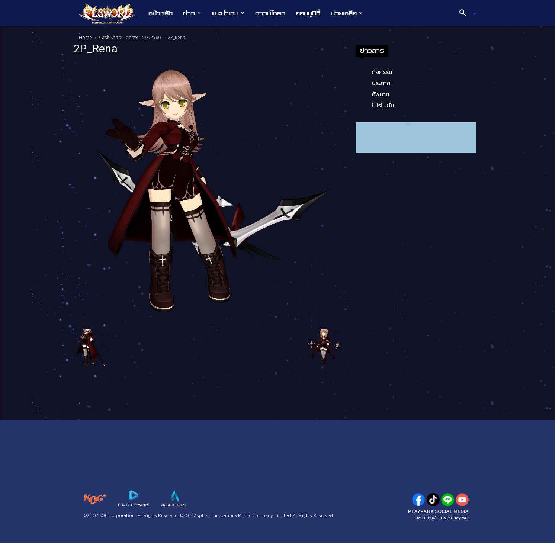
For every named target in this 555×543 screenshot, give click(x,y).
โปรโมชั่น (383, 105)
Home (85, 37)
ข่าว (192, 13)
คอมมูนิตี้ (308, 13)
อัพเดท (380, 94)
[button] (465, 13)
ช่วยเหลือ (347, 13)
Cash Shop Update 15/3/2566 (130, 37)
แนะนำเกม (228, 13)
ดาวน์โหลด (270, 13)
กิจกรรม (382, 71)
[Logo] (111, 13)
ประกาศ (381, 82)
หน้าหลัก (160, 13)
